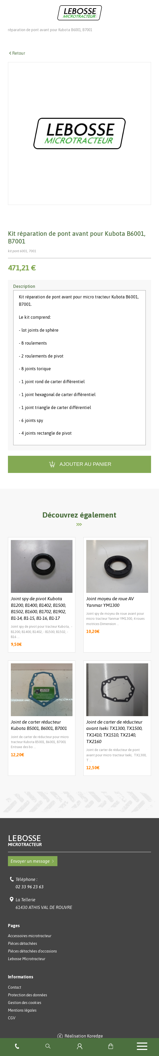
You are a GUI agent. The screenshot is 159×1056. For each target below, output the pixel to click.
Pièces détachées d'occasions (32, 958)
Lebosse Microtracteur (26, 29)
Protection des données (27, 1002)
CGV (11, 1025)
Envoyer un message (33, 868)
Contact (14, 995)
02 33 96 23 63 (30, 894)
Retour (16, 60)
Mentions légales (22, 1018)
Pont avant (110, 29)
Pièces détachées (73, 29)
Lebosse (79, 847)
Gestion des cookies (24, 1010)
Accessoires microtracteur (29, 943)
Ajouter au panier (79, 471)
